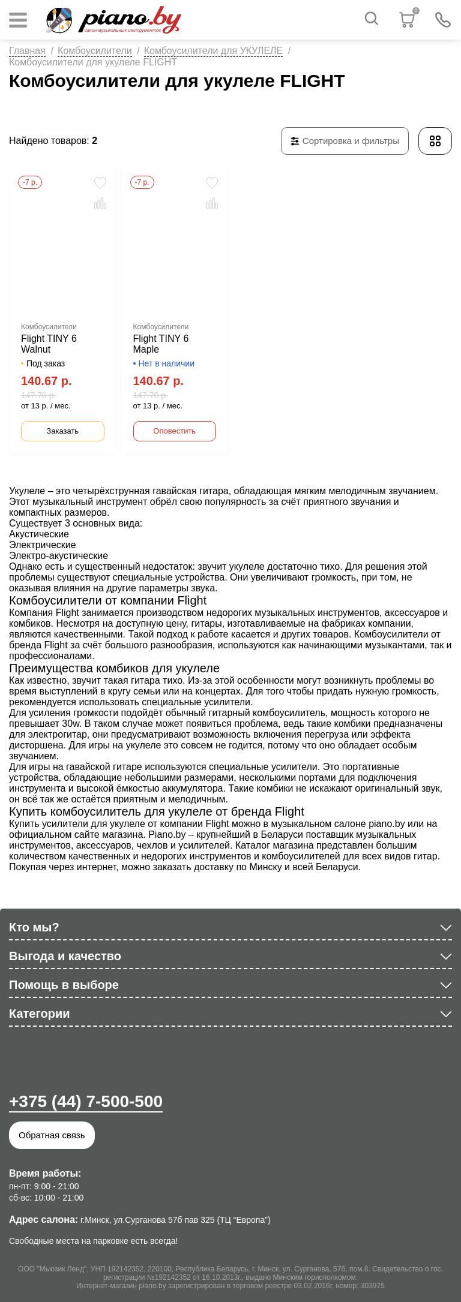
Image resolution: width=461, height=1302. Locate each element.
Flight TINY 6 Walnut (49, 343)
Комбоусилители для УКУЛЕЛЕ (213, 51)
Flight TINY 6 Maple (161, 343)
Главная (27, 51)
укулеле (247, 566)
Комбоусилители (95, 51)
